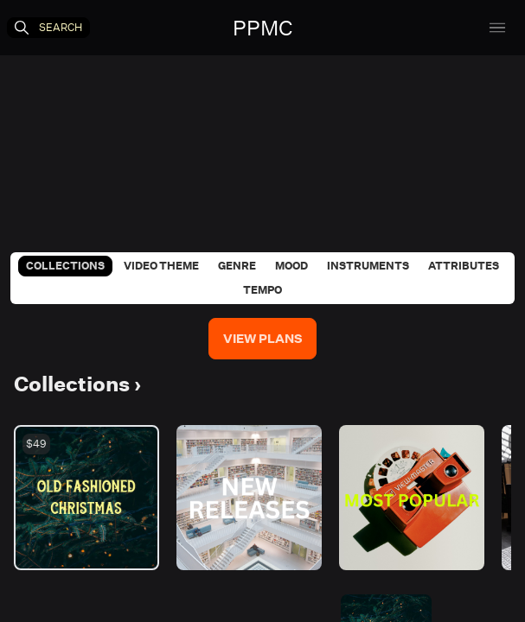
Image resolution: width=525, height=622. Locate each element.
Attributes (463, 265)
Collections (65, 265)
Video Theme (161, 265)
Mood (291, 265)
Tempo (262, 289)
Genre (237, 265)
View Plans (262, 338)
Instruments (368, 265)
